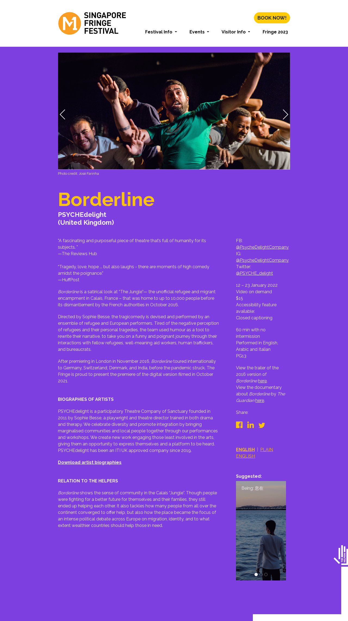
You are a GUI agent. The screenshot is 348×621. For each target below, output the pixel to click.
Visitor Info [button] (234, 32)
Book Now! (272, 18)
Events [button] (197, 32)
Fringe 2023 (275, 32)
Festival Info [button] (159, 32)
